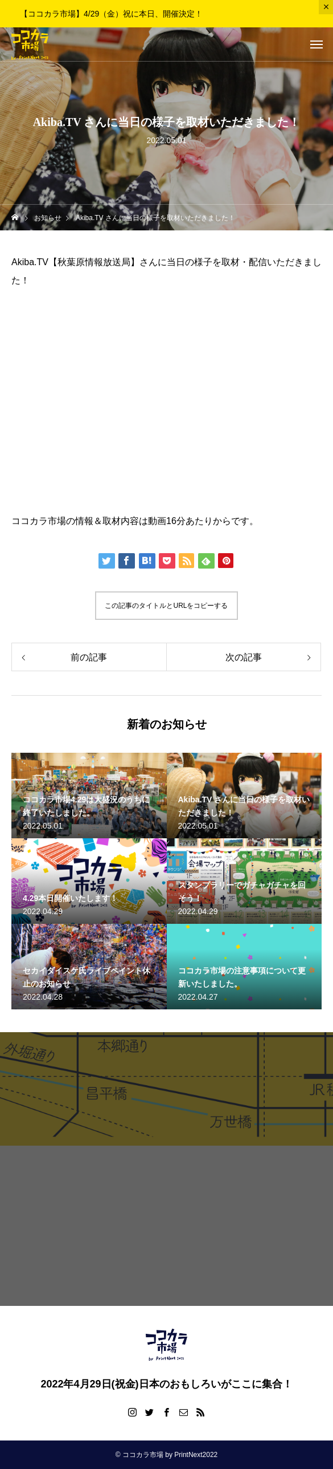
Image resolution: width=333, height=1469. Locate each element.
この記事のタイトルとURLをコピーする (166, 606)
